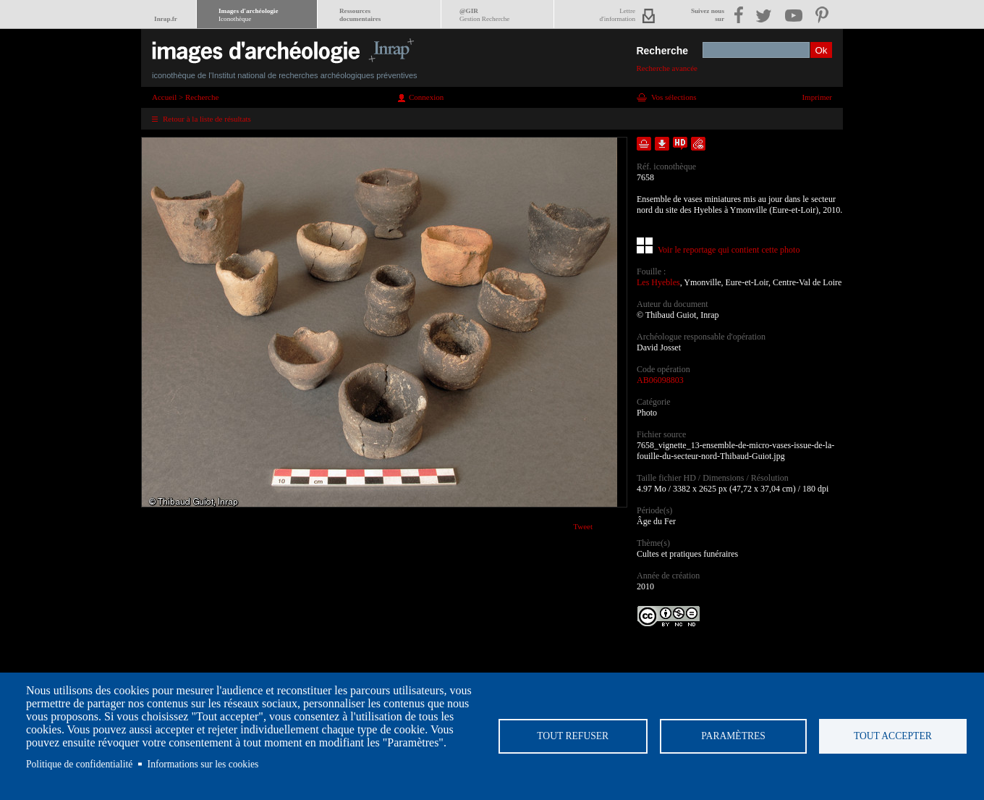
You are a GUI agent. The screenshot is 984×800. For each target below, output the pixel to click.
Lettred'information (617, 14)
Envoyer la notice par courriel (698, 144)
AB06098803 (660, 380)
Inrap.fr (165, 18)
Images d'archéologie (248, 14)
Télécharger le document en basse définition (662, 144)
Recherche (662, 50)
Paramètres (732, 735)
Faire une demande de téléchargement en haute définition (680, 144)
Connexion (426, 97)
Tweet (583, 526)
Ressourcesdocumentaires (360, 14)
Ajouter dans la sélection (644, 144)
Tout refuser (572, 735)
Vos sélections (673, 97)
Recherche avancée (666, 68)
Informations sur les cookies (203, 764)
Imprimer (817, 97)
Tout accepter (892, 735)
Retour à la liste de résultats (207, 118)
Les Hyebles (658, 282)
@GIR (484, 14)
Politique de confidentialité (79, 764)
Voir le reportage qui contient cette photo (729, 250)
